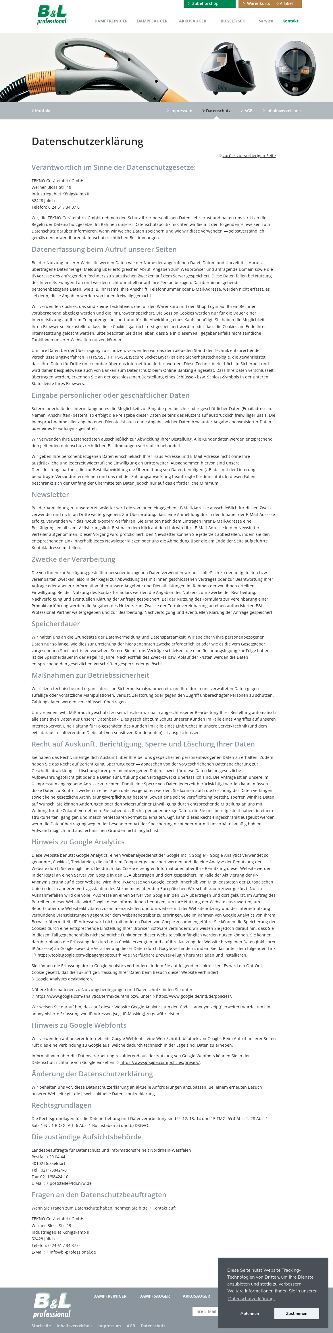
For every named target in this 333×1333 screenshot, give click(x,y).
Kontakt (290, 21)
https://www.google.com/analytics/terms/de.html (82, 996)
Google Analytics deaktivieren (63, 979)
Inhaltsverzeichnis (284, 110)
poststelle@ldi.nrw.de (71, 1183)
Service (266, 21)
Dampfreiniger (111, 21)
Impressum (181, 110)
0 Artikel (270, 3)
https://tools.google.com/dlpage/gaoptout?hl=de (84, 955)
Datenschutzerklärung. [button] (251, 1299)
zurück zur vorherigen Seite (249, 155)
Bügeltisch (233, 21)
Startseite (41, 1325)
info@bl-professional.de (73, 1252)
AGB (249, 110)
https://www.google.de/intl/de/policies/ (193, 996)
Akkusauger (192, 21)
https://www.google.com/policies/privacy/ (160, 1062)
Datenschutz (218, 110)
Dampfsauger (152, 21)
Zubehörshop (205, 3)
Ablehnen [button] (249, 1313)
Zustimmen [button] (297, 1313)
